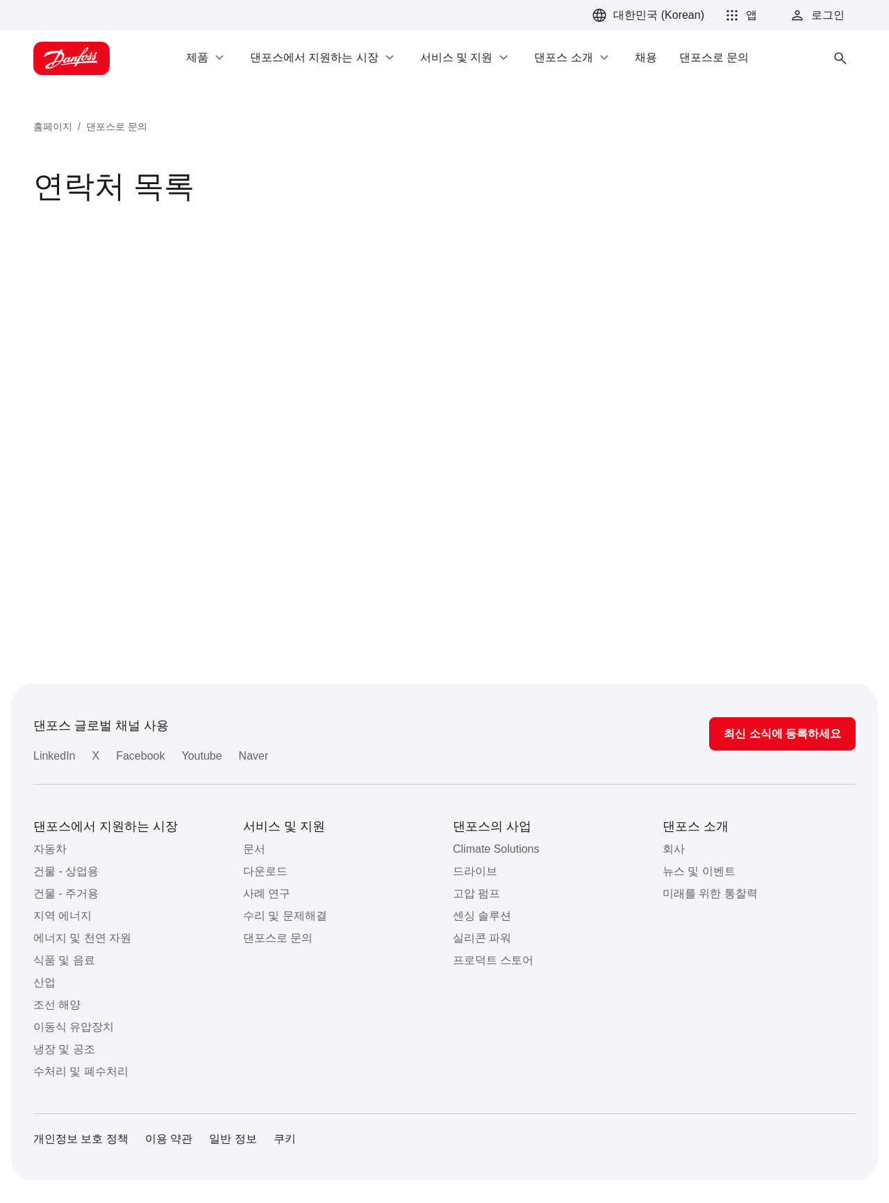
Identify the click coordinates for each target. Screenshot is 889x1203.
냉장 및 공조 (64, 1049)
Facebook (140, 756)
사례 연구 (266, 893)
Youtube (201, 756)
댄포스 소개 (696, 826)
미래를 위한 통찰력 (710, 893)
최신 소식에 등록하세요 (782, 733)
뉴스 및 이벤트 (699, 871)
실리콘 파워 (482, 938)
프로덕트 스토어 (493, 960)
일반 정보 (232, 1139)
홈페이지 (52, 126)
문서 (254, 849)
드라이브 (475, 871)
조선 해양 (57, 1004)
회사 (674, 849)
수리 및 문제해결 (285, 916)
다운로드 (265, 871)
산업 (44, 982)
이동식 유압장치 (73, 1027)
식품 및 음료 (64, 960)
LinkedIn (54, 756)
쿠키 (285, 1139)
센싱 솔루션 (482, 916)
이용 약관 (168, 1139)
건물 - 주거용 (66, 893)
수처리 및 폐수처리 (80, 1071)
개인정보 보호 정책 (80, 1139)
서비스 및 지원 (284, 826)
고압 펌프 (476, 893)
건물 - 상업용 (66, 871)
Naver (254, 756)
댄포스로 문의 (116, 126)
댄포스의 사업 (492, 826)
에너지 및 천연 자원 (82, 938)
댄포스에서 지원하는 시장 (105, 826)
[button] (739, 15)
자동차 (50, 849)
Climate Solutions (496, 849)
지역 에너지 (62, 916)
